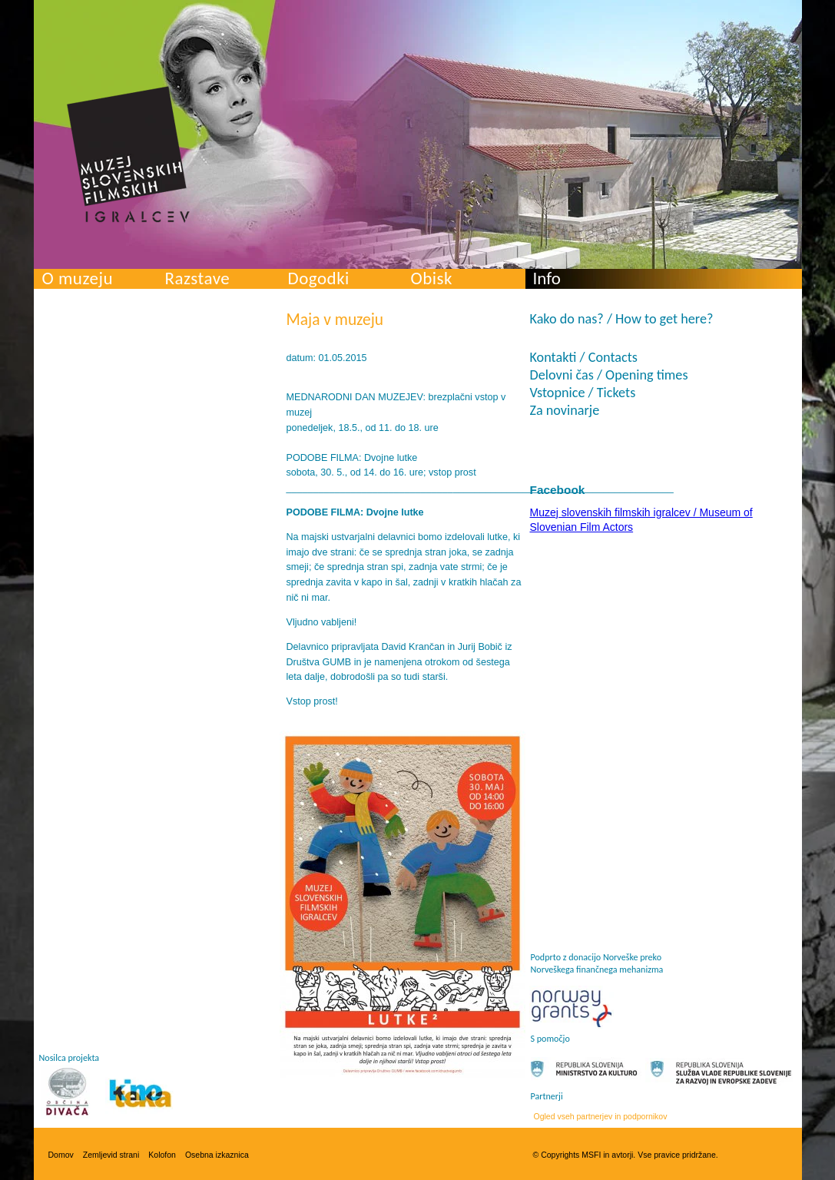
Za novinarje (565, 410)
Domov (61, 1154)
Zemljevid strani (111, 1154)
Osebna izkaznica (217, 1154)
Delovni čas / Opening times (609, 374)
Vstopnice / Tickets (583, 392)
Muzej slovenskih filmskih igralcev (128, 154)
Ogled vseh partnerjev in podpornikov (601, 1116)
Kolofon (162, 1154)
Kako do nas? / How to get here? (622, 318)
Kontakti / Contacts (584, 357)
